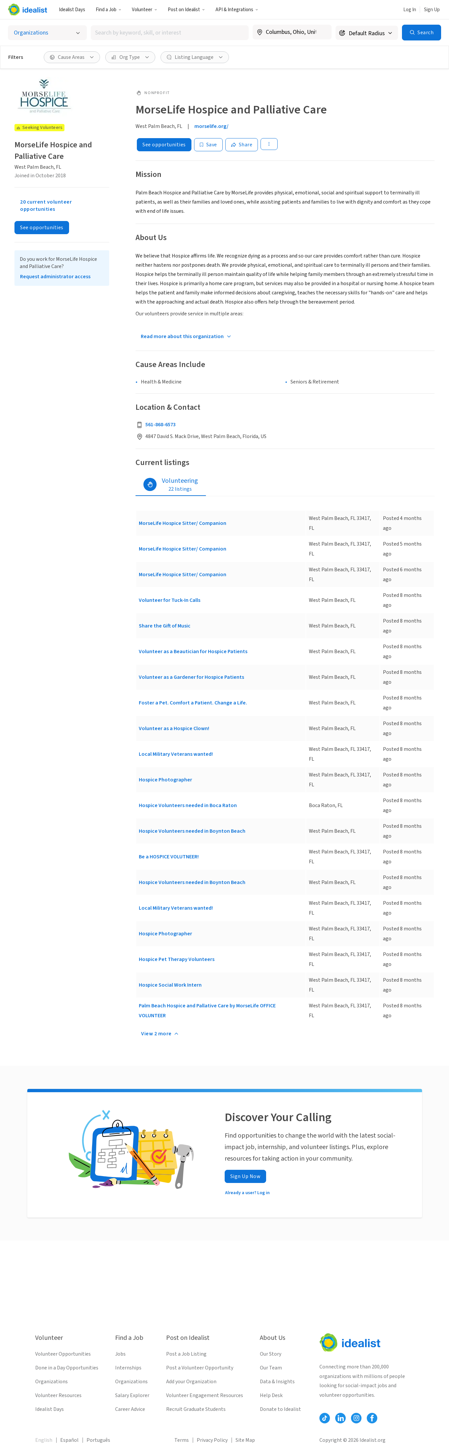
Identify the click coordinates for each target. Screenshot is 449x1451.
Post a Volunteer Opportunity (199, 1367)
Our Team (271, 1367)
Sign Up (432, 9)
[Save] (208, 144)
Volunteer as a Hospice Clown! (174, 728)
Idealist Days (72, 9)
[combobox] (169, 33)
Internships (128, 1367)
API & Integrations (236, 9)
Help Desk (271, 1395)
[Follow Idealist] (324, 1418)
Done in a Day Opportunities (66, 1367)
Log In (409, 9)
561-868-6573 (160, 424)
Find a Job (108, 9)
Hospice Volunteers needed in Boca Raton (188, 805)
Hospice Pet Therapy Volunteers (176, 959)
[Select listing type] (47, 32)
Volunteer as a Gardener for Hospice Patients (191, 677)
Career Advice (130, 1409)
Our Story (270, 1354)
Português (98, 1440)
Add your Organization (191, 1381)
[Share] (241, 144)
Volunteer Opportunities (63, 1354)
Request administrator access (55, 276)
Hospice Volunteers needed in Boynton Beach (192, 831)
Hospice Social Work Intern (170, 985)
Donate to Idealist (280, 1409)
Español (69, 1440)
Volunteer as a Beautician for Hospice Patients (193, 651)
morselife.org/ (211, 126)
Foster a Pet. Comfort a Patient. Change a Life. (193, 702)
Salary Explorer (132, 1395)
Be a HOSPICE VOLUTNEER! (169, 856)
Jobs (120, 1354)
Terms (181, 1440)
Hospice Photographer (165, 779)
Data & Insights (277, 1381)
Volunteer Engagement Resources (204, 1395)
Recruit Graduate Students (196, 1409)
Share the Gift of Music (164, 625)
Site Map (245, 1440)
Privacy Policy (212, 1440)
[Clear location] (322, 32)
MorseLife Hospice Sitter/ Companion (182, 523)
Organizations (51, 1381)
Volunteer (144, 9)
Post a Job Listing (186, 1354)
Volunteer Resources (58, 1395)
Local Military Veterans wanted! (176, 754)
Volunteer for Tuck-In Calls (169, 600)
